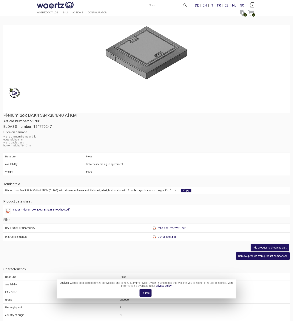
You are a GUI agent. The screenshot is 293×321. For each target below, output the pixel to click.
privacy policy (164, 285)
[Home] (55, 5)
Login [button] (252, 5)
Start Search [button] (185, 5)
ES (226, 5)
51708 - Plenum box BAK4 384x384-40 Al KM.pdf (186, 126)
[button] (229, 173)
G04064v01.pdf (220, 154)
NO (242, 5)
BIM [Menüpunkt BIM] (65, 14)
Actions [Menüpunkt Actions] (77, 14)
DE (197, 5)
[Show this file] (153, 128)
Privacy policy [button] (177, 316)
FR (219, 5)
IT (211, 5)
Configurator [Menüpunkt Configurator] (97, 14)
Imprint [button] (111, 316)
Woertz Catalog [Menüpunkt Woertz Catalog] (47, 14)
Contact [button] (125, 316)
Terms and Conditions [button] (149, 316)
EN (205, 5)
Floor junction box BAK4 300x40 (149, 267)
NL (234, 5)
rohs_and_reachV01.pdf (225, 145)
